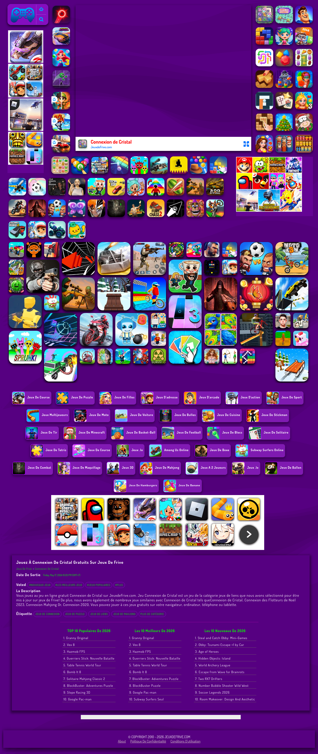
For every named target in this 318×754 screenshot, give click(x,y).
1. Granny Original (75, 638)
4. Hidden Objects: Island (212, 658)
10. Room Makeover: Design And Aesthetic (225, 699)
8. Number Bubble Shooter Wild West (222, 685)
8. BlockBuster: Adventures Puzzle (88, 685)
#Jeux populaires (98, 585)
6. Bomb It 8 (72, 672)
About (122, 741)
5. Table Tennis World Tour (82, 665)
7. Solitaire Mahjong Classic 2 (84, 679)
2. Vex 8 (69, 645)
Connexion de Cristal (47, 568)
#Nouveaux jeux (40, 585)
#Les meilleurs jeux (69, 585)
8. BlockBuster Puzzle (145, 685)
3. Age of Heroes (207, 651)
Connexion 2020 (76, 604)
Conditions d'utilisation (185, 741)
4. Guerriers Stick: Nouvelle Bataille (88, 658)
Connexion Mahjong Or (43, 604)
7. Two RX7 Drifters (208, 679)
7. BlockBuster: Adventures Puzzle (154, 679)
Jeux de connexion (47, 614)
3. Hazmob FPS (74, 651)
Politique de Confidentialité (148, 741)
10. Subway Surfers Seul (146, 699)
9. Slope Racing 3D (76, 692)
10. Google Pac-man (77, 699)
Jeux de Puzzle (75, 614)
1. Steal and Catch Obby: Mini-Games (221, 638)
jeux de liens (99, 614)
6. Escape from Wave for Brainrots (219, 672)
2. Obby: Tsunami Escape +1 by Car (219, 645)
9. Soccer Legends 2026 (212, 692)
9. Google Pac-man (143, 692)
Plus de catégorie (152, 614)
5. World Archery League (212, 665)
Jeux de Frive (18, 7)
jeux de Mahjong (124, 614)
